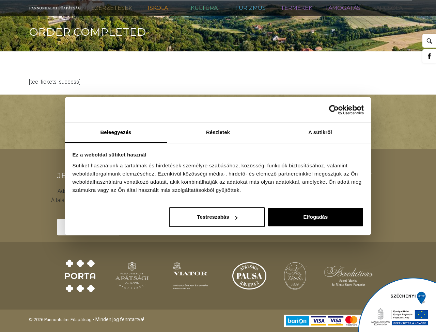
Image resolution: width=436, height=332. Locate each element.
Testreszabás (217, 217)
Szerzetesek (111, 8)
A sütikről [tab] (320, 132)
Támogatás (342, 8)
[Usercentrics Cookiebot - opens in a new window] (334, 110)
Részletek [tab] (218, 132)
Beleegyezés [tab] (115, 132)
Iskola (158, 8)
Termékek (296, 8)
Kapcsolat (389, 8)
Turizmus (250, 8)
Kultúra (204, 8)
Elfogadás (315, 217)
